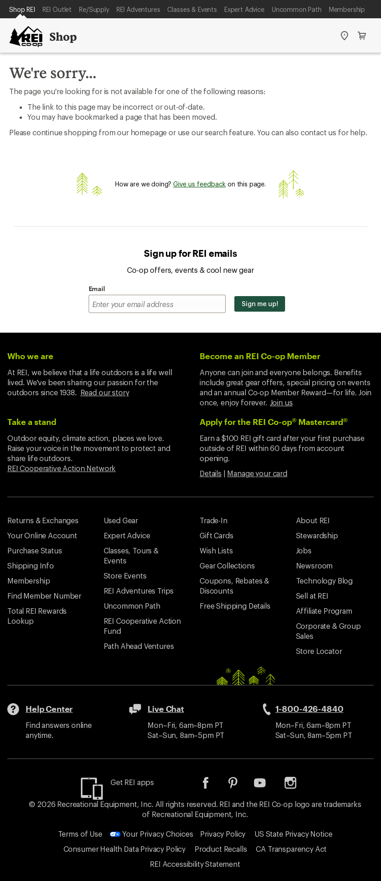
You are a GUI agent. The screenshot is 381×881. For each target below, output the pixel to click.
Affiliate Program (324, 610)
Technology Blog (324, 580)
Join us (281, 402)
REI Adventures (138, 9)
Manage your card (257, 473)
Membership (347, 9)
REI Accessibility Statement (195, 864)
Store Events (125, 575)
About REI (313, 520)
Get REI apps (132, 782)
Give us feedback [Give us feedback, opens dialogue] (199, 184)
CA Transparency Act (291, 848)
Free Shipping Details (235, 605)
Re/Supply (94, 9)
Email (97, 288)
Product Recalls (221, 848)
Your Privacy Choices (151, 833)
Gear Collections (227, 565)
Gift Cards (216, 535)
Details (211, 473)
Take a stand (31, 422)
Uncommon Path (297, 9)
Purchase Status (34, 550)
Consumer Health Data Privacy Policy (124, 848)
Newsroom (314, 565)
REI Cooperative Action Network (61, 468)
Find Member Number (44, 595)
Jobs (304, 550)
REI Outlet (57, 9)
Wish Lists (216, 550)
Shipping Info (30, 565)
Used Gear (121, 520)
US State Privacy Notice (293, 833)
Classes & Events (192, 9)
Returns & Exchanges (43, 520)
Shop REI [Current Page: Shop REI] (22, 9)
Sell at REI (312, 595)
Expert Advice (244, 9)
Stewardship (317, 535)
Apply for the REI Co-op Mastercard (274, 422)
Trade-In (214, 520)
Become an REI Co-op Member (260, 356)
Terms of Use (80, 833)
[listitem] (212, 785)
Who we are (30, 356)
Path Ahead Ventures (139, 646)
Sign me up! (260, 304)
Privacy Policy (222, 833)
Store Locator (319, 651)
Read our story (104, 392)
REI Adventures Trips (139, 590)
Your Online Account (42, 535)
